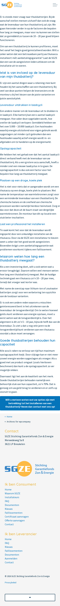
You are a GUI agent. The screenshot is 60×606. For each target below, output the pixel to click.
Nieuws (9, 508)
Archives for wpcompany (18, 421)
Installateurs (12, 497)
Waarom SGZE (12, 493)
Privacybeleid (10, 582)
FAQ (7, 501)
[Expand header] (55, 5)
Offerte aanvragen (15, 520)
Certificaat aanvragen (17, 516)
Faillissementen (13, 512)
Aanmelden (11, 558)
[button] (30, 597)
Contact (9, 524)
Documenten (12, 505)
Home (8, 416)
